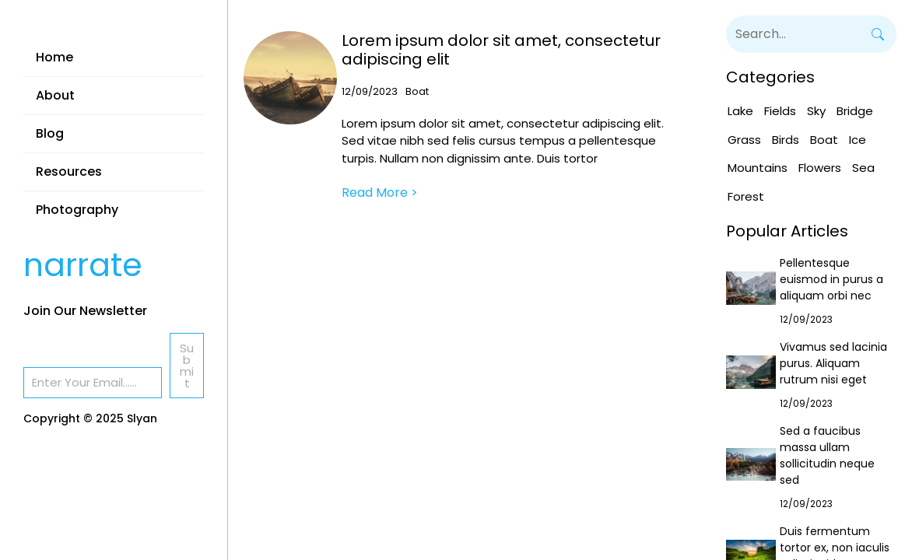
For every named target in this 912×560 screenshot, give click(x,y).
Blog (50, 133)
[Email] (92, 382)
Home (54, 57)
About (55, 95)
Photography (77, 210)
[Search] (877, 34)
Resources (69, 171)
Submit (187, 365)
